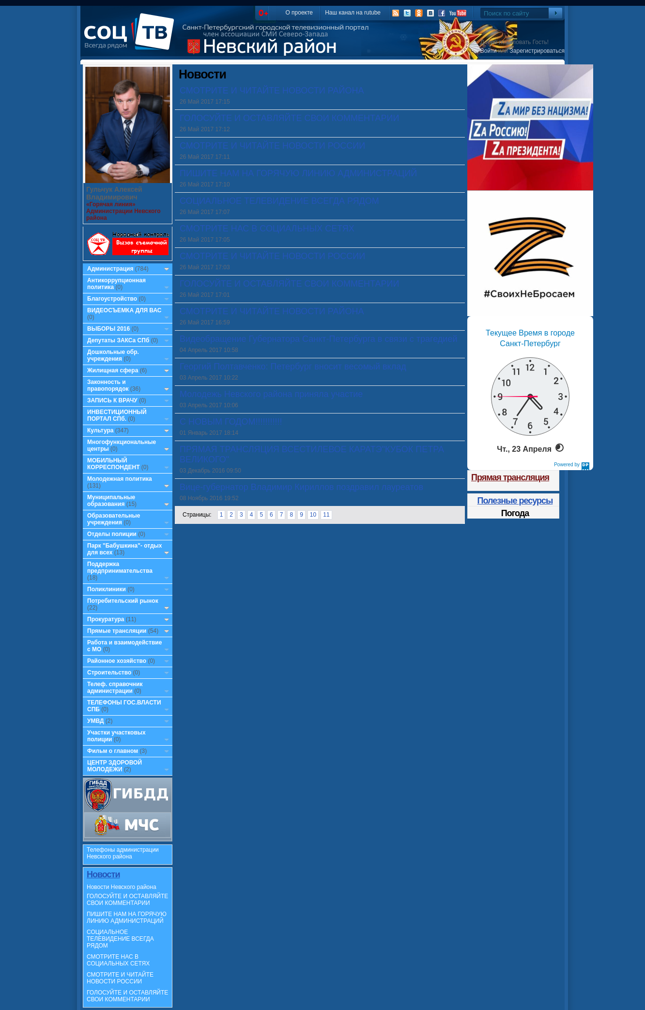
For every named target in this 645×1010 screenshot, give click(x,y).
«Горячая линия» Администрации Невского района (123, 211)
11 (326, 514)
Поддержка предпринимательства (120, 567)
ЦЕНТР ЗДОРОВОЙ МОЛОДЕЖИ (114, 766)
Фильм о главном (112, 751)
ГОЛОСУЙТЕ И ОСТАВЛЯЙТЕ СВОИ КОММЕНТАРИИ (127, 899)
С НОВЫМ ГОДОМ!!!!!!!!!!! (231, 422)
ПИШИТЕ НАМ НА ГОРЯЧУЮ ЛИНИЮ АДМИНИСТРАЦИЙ (127, 917)
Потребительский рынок (122, 600)
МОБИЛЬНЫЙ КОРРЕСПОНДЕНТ (114, 464)
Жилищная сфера (112, 370)
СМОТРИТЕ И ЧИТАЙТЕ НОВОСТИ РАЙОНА (272, 90)
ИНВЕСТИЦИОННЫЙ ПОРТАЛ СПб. (117, 415)
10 (313, 514)
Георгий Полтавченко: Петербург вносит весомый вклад (293, 366)
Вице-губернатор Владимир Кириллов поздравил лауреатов (301, 487)
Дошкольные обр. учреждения (113, 355)
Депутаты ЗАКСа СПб (118, 340)
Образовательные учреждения (113, 519)
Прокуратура (105, 619)
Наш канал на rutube (353, 12)
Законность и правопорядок (108, 385)
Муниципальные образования (111, 500)
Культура (100, 430)
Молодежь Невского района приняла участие (271, 394)
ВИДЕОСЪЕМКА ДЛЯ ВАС (124, 310)
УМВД (95, 721)
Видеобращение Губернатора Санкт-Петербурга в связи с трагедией (319, 339)
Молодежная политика (119, 478)
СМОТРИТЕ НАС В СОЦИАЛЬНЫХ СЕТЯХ (118, 960)
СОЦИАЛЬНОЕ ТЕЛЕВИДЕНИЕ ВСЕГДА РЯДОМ (120, 939)
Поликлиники (106, 589)
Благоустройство (112, 298)
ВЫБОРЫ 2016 (108, 328)
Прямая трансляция (510, 477)
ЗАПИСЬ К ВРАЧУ (112, 400)
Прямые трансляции (117, 630)
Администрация (110, 268)
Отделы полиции (112, 534)
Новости (103, 874)
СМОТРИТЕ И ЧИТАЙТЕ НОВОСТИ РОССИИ (120, 978)
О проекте (299, 12)
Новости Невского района (121, 887)
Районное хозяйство (116, 661)
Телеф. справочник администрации (115, 687)
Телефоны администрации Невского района (123, 853)
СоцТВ (131, 38)
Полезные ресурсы (515, 500)
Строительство (109, 672)
